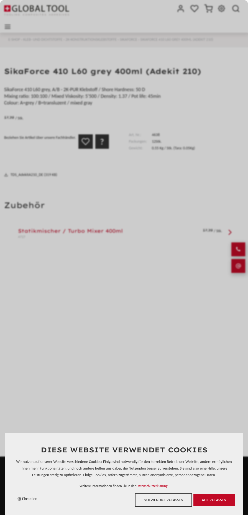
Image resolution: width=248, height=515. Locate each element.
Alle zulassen (214, 500)
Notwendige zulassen (163, 500)
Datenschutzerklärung (152, 486)
